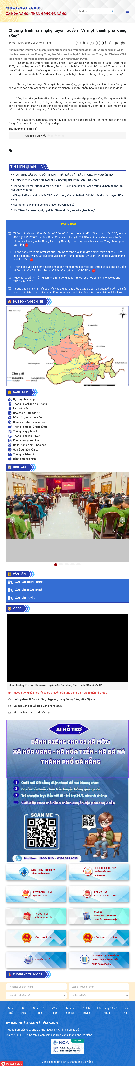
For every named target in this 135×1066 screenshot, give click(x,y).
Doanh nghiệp (70, 1010)
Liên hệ (125, 1010)
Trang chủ (11, 1010)
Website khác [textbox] (79, 995)
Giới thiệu (24, 1010)
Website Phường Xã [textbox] (19, 995)
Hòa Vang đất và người (107, 1010)
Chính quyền (86, 1010)
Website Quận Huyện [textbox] (83, 986)
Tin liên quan (23, 167)
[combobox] (36, 986)
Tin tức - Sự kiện (39, 1010)
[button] (12, 519)
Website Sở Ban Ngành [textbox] (21, 986)
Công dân (55, 1010)
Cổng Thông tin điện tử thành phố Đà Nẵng (67, 1061)
